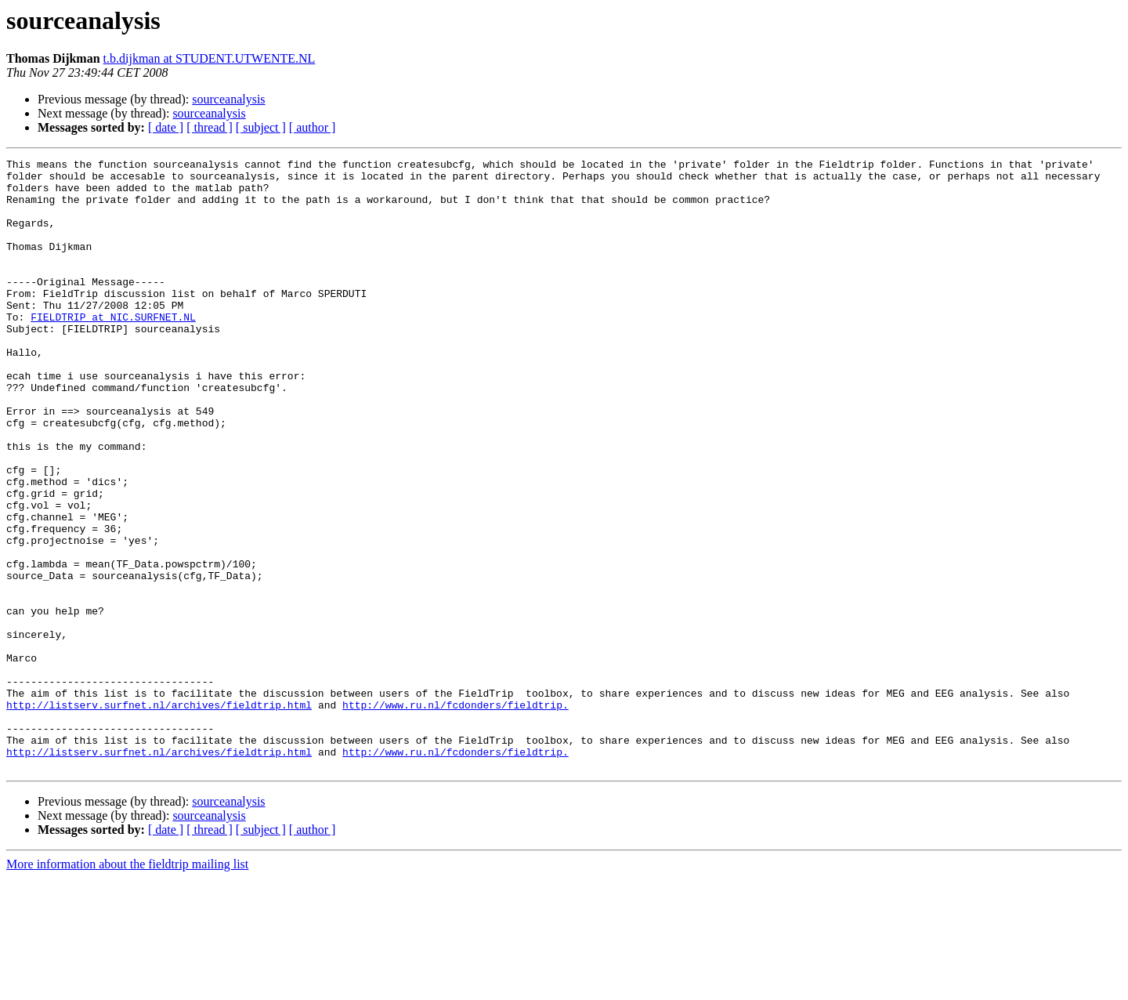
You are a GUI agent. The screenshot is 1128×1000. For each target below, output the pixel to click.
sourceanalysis (228, 99)
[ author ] (312, 127)
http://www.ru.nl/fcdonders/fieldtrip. (455, 815)
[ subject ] (261, 127)
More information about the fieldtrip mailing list (127, 986)
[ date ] (165, 127)
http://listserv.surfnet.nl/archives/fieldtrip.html (159, 815)
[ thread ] (209, 127)
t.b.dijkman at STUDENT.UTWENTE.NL (209, 58)
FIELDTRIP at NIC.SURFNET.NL (113, 349)
